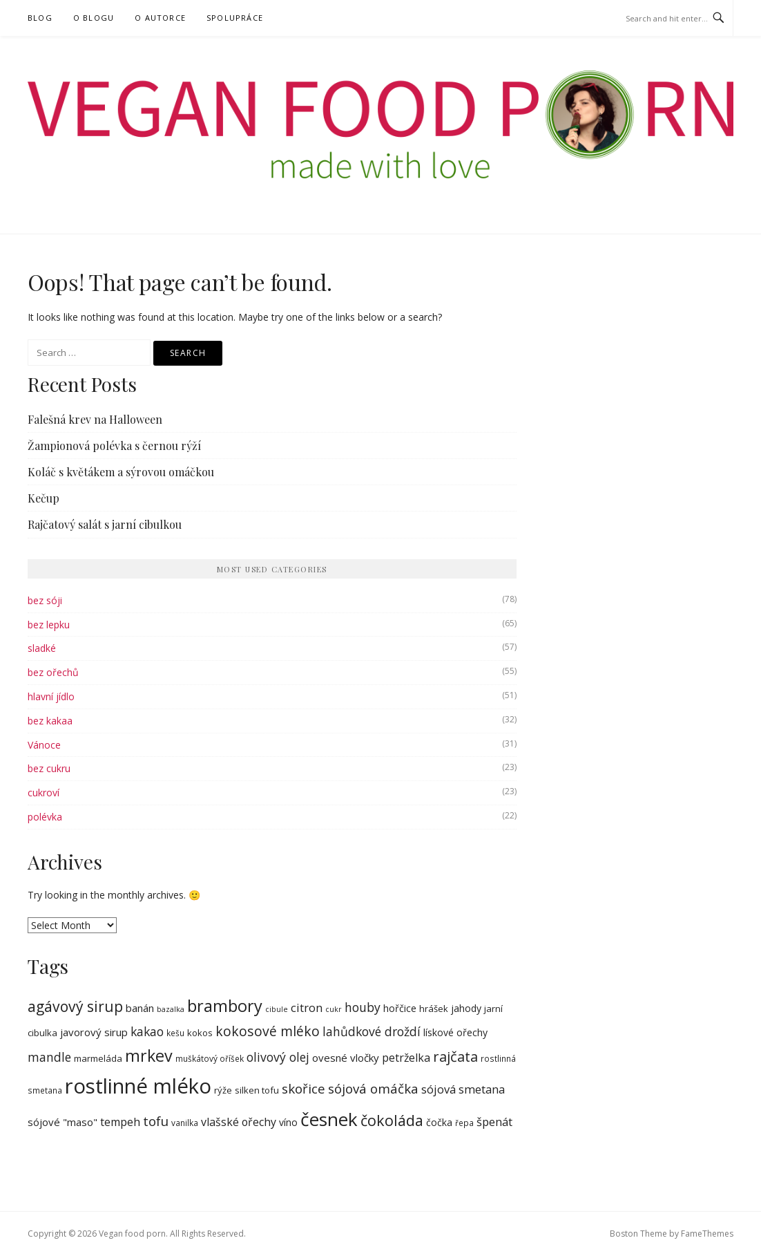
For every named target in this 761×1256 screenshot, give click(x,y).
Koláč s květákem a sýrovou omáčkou (121, 472)
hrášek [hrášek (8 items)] (433, 1008)
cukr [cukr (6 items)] (333, 1009)
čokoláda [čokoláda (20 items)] (391, 1120)
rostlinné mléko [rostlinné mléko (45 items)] (138, 1086)
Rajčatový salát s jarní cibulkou (105, 524)
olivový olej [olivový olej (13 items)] (278, 1057)
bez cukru (49, 768)
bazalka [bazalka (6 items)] (170, 1009)
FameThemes (707, 1233)
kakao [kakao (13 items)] (147, 1031)
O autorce (160, 17)
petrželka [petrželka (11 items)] (406, 1057)
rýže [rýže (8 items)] (223, 1090)
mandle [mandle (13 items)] (49, 1057)
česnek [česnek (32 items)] (329, 1119)
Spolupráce (234, 17)
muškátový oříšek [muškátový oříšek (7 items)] (209, 1058)
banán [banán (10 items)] (140, 1008)
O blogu (93, 17)
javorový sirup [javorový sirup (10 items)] (94, 1032)
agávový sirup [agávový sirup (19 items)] (75, 1006)
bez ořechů (53, 672)
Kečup (43, 498)
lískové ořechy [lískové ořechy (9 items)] (455, 1032)
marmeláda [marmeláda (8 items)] (98, 1058)
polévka (45, 816)
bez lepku (49, 624)
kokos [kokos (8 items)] (200, 1033)
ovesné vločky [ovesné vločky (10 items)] (345, 1058)
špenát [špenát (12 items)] (494, 1122)
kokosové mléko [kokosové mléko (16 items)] (267, 1031)
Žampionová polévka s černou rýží (114, 445)
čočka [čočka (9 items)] (439, 1122)
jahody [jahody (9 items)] (466, 1008)
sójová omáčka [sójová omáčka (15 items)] (373, 1088)
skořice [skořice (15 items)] (303, 1088)
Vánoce (44, 744)
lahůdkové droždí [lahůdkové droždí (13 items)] (371, 1031)
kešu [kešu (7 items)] (175, 1032)
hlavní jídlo (51, 696)
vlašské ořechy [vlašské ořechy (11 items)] (238, 1122)
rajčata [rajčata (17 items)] (455, 1056)
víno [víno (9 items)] (288, 1122)
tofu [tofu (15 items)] (155, 1121)
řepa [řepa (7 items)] (464, 1122)
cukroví (43, 792)
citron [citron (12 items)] (306, 1007)
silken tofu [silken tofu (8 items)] (257, 1090)
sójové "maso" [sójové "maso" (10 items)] (62, 1122)
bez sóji (45, 600)
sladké (42, 648)
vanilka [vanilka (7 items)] (184, 1122)
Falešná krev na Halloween (95, 419)
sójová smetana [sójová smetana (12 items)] (463, 1089)
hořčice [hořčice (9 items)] (399, 1008)
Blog (40, 17)
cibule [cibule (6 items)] (276, 1009)
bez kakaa (50, 720)
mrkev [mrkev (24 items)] (149, 1055)
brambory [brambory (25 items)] (224, 1006)
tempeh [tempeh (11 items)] (120, 1122)
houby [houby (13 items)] (362, 1007)
